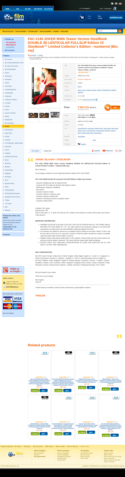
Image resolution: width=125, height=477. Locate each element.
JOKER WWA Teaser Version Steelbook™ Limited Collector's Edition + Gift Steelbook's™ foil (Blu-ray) (87, 380)
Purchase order (33, 31)
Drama (41, 55)
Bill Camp (108, 130)
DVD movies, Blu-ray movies (112, 456)
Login (101, 8)
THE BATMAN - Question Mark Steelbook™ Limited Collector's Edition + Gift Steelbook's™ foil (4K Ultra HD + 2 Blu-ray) (39, 426)
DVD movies (84, 458)
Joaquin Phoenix (82, 128)
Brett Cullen (114, 128)
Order (120, 150)
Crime (84, 90)
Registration (107, 8)
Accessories (10, 47)
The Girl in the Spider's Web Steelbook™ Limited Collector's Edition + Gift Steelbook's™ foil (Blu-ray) (87, 425)
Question (97, 150)
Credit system (61, 460)
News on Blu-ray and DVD (112, 460)
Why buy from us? (8, 31)
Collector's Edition (91, 90)
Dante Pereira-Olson (87, 133)
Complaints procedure (64, 456)
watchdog (83, 144)
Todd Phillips (81, 136)
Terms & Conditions (45, 31)
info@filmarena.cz (12, 287)
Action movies (84, 446)
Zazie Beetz (91, 128)
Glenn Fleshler (100, 130)
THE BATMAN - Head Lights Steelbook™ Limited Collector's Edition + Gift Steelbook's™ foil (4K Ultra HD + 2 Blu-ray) (110, 381)
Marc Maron (107, 128)
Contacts (56, 31)
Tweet (94, 140)
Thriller (99, 90)
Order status (64, 31)
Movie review (108, 455)
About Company (39, 453)
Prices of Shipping (21, 31)
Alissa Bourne (98, 133)
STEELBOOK (106, 90)
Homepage (33, 55)
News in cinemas (109, 458)
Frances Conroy (82, 130)
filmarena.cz (96, 466)
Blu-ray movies (85, 455)
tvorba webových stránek (116, 466)
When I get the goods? (89, 99)
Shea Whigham (91, 130)
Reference (109, 150)
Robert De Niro (99, 128)
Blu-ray (80, 86)
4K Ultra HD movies (87, 453)
